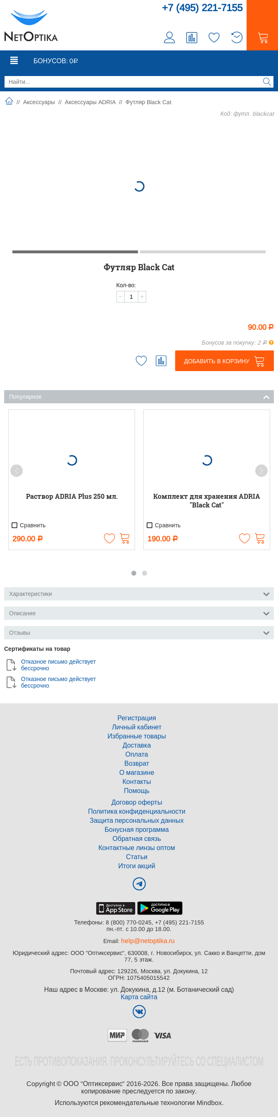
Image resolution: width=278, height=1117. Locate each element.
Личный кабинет (137, 727)
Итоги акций (136, 865)
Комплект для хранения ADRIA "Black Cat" (206, 500)
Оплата (136, 754)
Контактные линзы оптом (136, 847)
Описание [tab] (139, 613)
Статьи (136, 856)
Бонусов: (55, 60)
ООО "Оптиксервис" (94, 1083)
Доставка (137, 745)
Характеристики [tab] (139, 593)
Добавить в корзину (216, 361)
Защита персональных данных (136, 820)
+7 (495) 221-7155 (202, 7)
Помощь (137, 790)
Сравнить (28, 525)
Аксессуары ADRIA (90, 102)
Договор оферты (137, 802)
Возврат (136, 763)
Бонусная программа (137, 829)
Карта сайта (139, 996)
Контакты (136, 781)
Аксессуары (39, 102)
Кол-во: (126, 285)
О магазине (136, 772)
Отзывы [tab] (139, 632)
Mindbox (209, 1102)
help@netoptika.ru (148, 940)
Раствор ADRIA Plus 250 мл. (72, 496)
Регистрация (136, 718)
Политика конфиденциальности (136, 811)
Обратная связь (136, 838)
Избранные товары (136, 736)
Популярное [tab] (139, 396)
